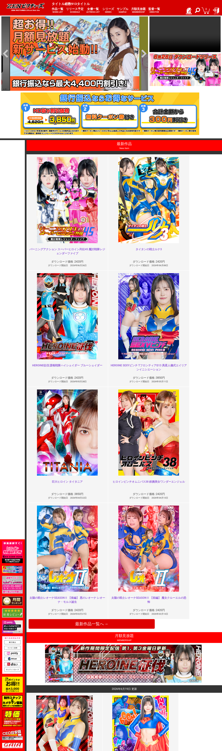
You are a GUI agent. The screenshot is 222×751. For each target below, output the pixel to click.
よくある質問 (120, 720)
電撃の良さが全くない (80, 589)
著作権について (84, 727)
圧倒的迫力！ (173, 651)
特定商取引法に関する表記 (90, 720)
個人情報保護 (83, 724)
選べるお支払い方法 (50, 727)
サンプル (122, 10)
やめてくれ (171, 589)
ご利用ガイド (47, 720)
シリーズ (108, 10)
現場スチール (47, 731)
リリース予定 (75, 10)
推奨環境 (44, 724)
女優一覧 (93, 10)
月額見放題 (138, 10)
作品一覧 (57, 10)
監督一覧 (154, 10)
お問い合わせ (120, 724)
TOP (42, 716)
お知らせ (118, 716)
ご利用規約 (82, 716)
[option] (74, 53)
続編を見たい (75, 651)
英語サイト (119, 727)
